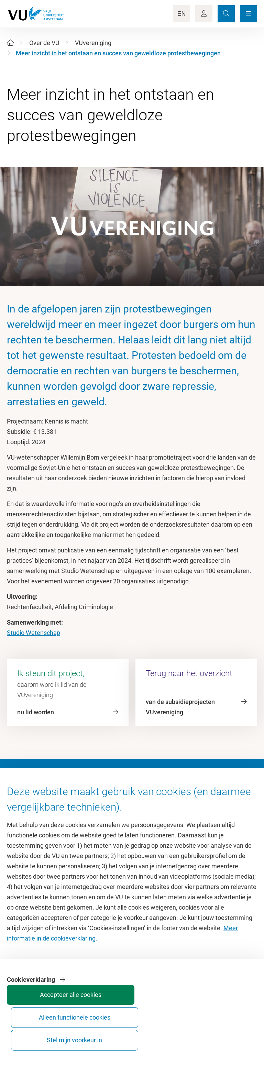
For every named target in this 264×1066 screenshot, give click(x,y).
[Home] (10, 42)
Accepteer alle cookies (127, 1034)
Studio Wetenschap (33, 632)
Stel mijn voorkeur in (230, 1034)
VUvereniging (93, 42)
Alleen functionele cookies (178, 1034)
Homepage (22, 810)
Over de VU (44, 42)
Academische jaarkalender (171, 810)
